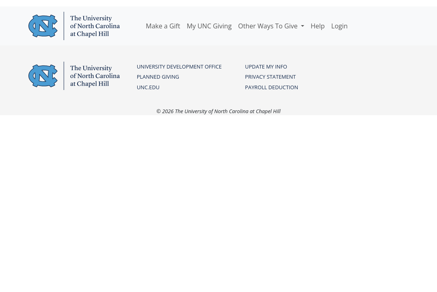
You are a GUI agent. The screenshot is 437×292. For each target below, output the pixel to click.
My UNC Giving (209, 25)
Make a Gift (163, 25)
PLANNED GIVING (158, 76)
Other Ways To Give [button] (268, 25)
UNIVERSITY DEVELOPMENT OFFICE (179, 66)
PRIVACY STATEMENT (270, 76)
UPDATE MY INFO (266, 66)
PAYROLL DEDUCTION (271, 87)
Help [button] (318, 25)
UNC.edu (148, 87)
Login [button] (339, 25)
